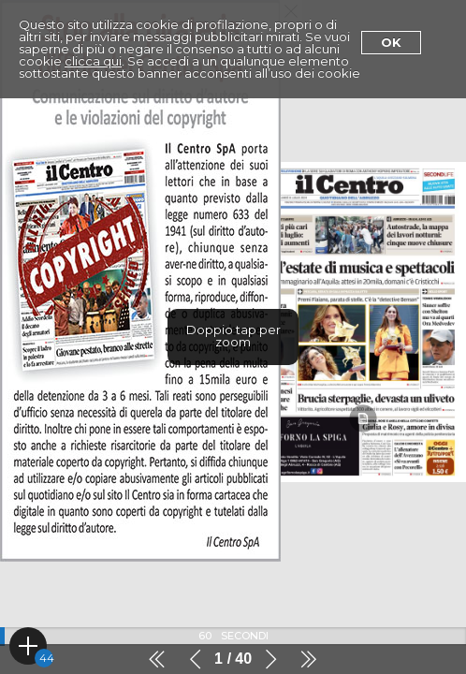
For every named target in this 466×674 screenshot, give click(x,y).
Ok (391, 42)
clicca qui (93, 60)
